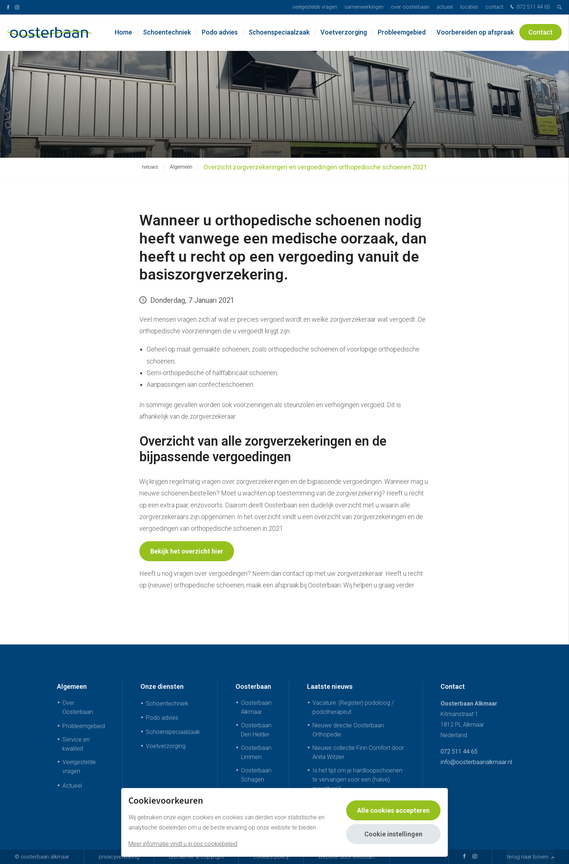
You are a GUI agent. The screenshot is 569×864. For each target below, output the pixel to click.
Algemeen (181, 167)
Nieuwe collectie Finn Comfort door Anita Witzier (358, 752)
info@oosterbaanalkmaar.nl (476, 762)
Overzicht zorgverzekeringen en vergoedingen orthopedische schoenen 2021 (315, 167)
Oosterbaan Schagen (256, 775)
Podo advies (220, 32)
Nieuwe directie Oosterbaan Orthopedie (348, 730)
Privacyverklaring (119, 856)
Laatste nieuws (330, 686)
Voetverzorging (343, 32)
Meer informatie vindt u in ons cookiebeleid (182, 843)
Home (123, 32)
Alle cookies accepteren (393, 810)
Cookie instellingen (393, 834)
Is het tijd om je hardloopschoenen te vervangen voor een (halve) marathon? (357, 779)
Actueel (445, 7)
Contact (494, 7)
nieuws (150, 167)
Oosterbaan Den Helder (256, 730)
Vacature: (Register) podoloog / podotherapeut (353, 707)
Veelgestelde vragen (314, 7)
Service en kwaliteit (76, 744)
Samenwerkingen (364, 7)
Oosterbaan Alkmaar (256, 707)
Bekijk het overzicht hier (186, 551)
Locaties (469, 7)
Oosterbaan (253, 686)
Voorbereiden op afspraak (475, 32)
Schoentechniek (167, 32)
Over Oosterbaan (410, 7)
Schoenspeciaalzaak (279, 32)
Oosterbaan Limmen (256, 752)
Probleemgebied (402, 32)
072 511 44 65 (529, 7)
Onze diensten (162, 686)
